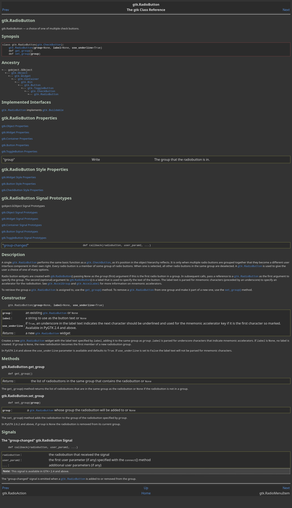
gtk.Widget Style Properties (19, 185)
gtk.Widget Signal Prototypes (20, 226)
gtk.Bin (26, 87)
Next (286, 10)
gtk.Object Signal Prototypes (20, 220)
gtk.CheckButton (49, 45)
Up (146, 498)
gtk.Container (28, 84)
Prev (5, 10)
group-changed (15, 253)
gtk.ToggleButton (41, 95)
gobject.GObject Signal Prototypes (23, 214)
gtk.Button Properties (15, 153)
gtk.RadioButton (20, 49)
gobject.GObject (20, 73)
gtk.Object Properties (15, 134)
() (93, 298)
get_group (22, 52)
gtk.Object (19, 76)
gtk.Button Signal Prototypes (20, 239)
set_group (22, 56)
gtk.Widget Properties (15, 140)
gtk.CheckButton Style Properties (22, 198)
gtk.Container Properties (17, 146)
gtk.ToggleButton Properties (19, 159)
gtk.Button (32, 91)
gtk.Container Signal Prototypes (22, 233)
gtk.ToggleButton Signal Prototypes (24, 245)
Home (146, 503)
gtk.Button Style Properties (19, 191)
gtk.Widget (23, 80)
